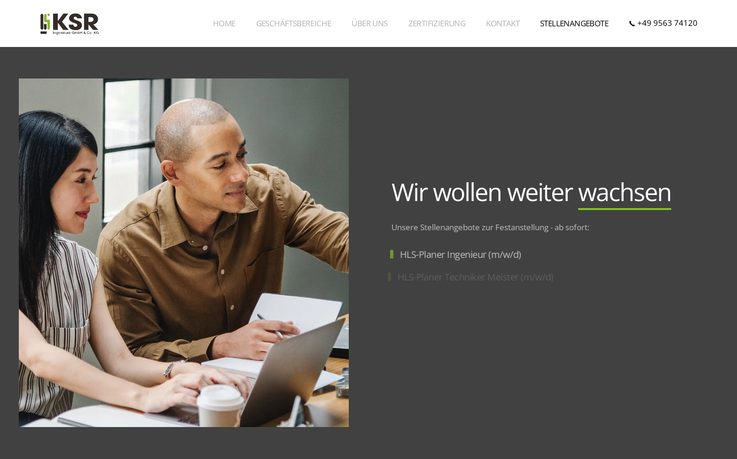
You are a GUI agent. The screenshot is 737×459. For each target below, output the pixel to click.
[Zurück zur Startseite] (69, 23)
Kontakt (502, 23)
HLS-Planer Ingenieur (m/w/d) (459, 254)
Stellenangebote (574, 23)
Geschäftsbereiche (293, 23)
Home (224, 23)
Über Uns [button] (369, 23)
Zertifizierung (437, 23)
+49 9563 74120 (663, 22)
